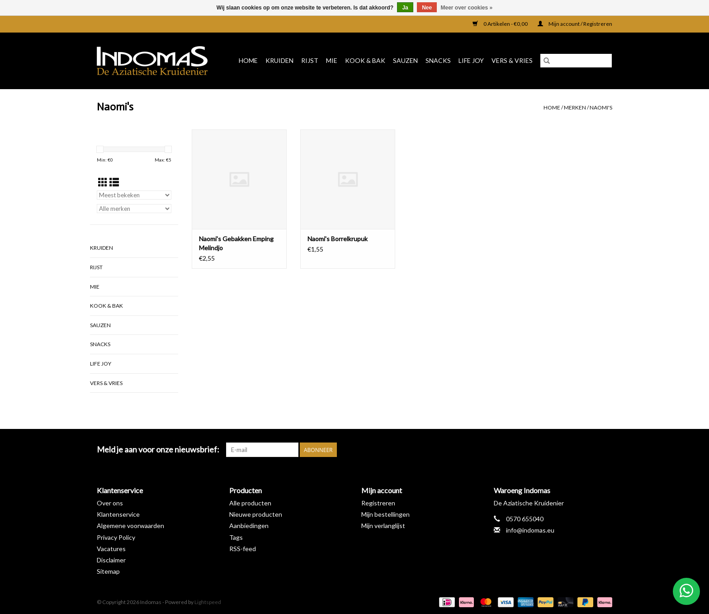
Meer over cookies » (467, 8)
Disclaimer (111, 560)
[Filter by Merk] (134, 208)
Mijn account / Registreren (575, 23)
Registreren (378, 503)
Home (248, 60)
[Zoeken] (576, 60)
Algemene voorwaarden (130, 525)
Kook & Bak (365, 60)
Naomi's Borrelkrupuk (337, 239)
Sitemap (108, 571)
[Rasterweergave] (103, 182)
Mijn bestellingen (385, 514)
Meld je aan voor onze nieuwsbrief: (158, 449)
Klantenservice (118, 514)
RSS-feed (242, 548)
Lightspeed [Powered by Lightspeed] (207, 602)
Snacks (438, 60)
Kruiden (279, 60)
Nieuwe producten (255, 514)
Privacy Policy (116, 537)
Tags (236, 537)
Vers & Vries (512, 60)
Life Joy (471, 60)
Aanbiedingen (249, 525)
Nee (427, 8)
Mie (331, 60)
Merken (575, 107)
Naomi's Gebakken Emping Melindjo (236, 243)
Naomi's (601, 107)
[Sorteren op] (134, 195)
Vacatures (111, 548)
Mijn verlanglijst (383, 525)
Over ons (110, 503)
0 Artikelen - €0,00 (501, 23)
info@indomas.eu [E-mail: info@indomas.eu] (530, 530)
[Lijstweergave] (114, 182)
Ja (405, 8)
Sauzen (405, 60)
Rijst (309, 60)
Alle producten (250, 503)
